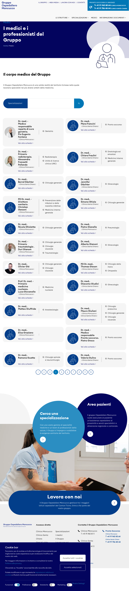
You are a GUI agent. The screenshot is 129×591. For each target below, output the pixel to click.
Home (5, 46)
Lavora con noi (68, 2)
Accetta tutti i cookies (73, 558)
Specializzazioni (80, 17)
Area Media (54, 2)
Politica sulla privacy (13, 563)
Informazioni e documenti (113, 17)
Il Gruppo (43, 2)
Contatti (81, 2)
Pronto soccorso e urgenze (108, 5)
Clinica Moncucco (44, 531)
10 (91, 372)
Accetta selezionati (73, 567)
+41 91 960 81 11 (88, 534)
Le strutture (62, 17)
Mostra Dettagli (78, 584)
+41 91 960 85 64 (113, 536)
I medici (59, 535)
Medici (94, 17)
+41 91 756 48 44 (114, 542)
